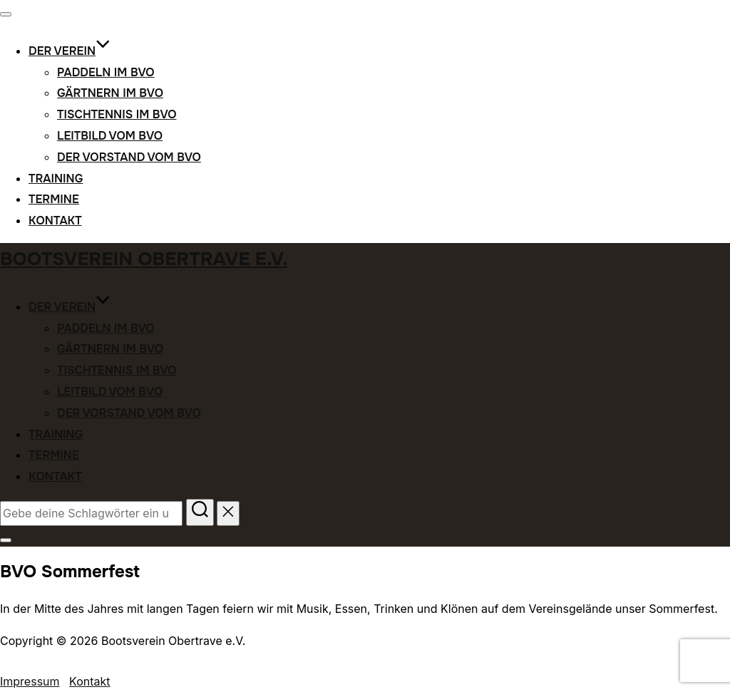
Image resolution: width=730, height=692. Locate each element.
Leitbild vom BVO (110, 135)
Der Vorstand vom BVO (129, 157)
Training (56, 178)
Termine (54, 199)
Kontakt (55, 220)
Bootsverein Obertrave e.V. (144, 259)
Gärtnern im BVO (110, 93)
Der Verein (69, 50)
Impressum (30, 681)
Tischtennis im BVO (117, 114)
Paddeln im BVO (106, 72)
